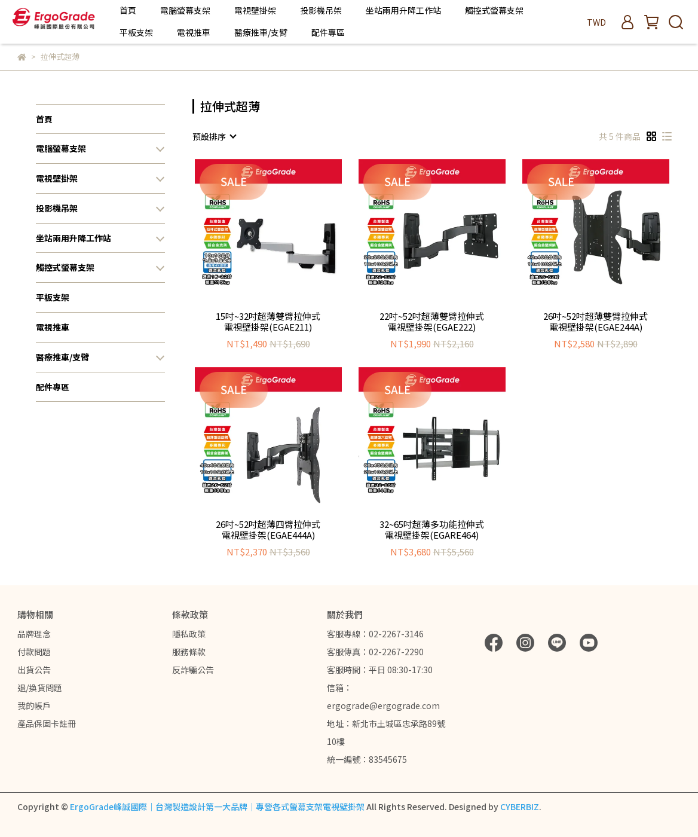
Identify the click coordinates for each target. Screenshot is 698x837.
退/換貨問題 (39, 688)
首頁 (128, 10)
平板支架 (136, 32)
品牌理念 (34, 634)
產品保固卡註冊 (46, 723)
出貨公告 (34, 670)
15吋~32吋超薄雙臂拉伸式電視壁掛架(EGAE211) (268, 321)
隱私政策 (189, 634)
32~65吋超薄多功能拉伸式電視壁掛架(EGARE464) (431, 529)
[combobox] (213, 136)
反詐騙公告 (193, 670)
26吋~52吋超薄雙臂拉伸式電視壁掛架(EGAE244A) (595, 321)
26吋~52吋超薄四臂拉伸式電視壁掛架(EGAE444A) (268, 529)
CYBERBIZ (519, 806)
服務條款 (189, 652)
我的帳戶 (34, 705)
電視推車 (193, 32)
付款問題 (34, 652)
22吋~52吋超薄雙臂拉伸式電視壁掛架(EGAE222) (431, 321)
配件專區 (328, 32)
